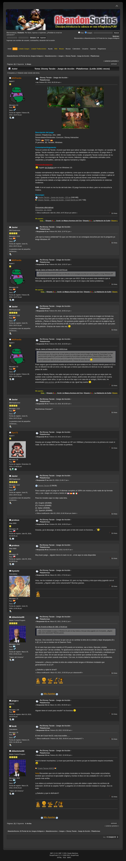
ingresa (34, 32)
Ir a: (104, 837)
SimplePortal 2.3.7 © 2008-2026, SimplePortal (64, 855)
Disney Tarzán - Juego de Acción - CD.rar (54, 197)
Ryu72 (15, 432)
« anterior (107, 61)
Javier (15, 227)
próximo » (115, 61)
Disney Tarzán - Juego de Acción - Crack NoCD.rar (58, 200)
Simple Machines (72, 853)
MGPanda (16, 78)
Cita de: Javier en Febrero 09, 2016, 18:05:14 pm (51, 349)
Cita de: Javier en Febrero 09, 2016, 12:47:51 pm (51, 270)
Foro (81, 33)
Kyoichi (15, 571)
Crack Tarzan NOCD (46, 768)
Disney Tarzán (43, 486)
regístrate (42, 32)
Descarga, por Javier (43, 210)
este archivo (49, 382)
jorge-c (15, 700)
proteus (15, 520)
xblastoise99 (18, 617)
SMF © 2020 (62, 853)
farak (14, 726)
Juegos (88, 33)
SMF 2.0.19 (53, 853)
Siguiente (20, 64)
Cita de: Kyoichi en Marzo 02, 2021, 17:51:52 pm (51, 627)
